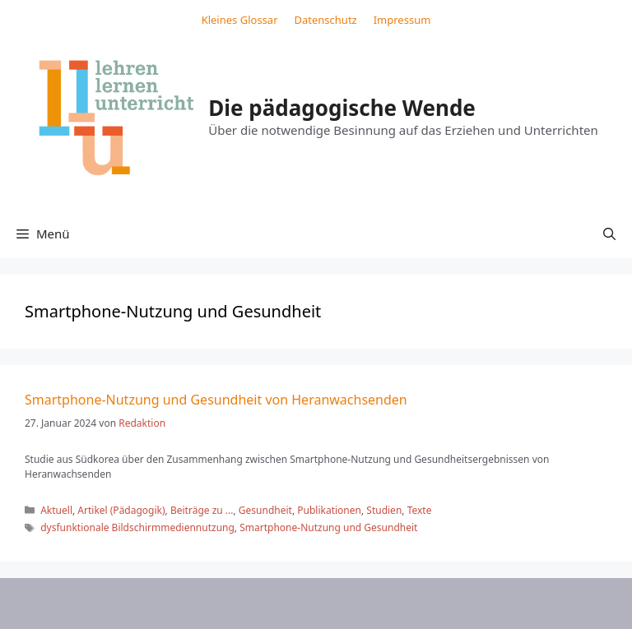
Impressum (402, 19)
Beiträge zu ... (202, 510)
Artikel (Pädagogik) (121, 510)
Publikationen (329, 510)
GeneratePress (450, 603)
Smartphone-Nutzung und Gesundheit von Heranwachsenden (216, 400)
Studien (384, 510)
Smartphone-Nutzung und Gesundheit (328, 527)
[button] (609, 233)
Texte (419, 510)
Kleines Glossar (240, 19)
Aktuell (56, 510)
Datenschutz (326, 19)
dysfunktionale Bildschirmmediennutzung (137, 527)
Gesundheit (265, 510)
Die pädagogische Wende (342, 108)
